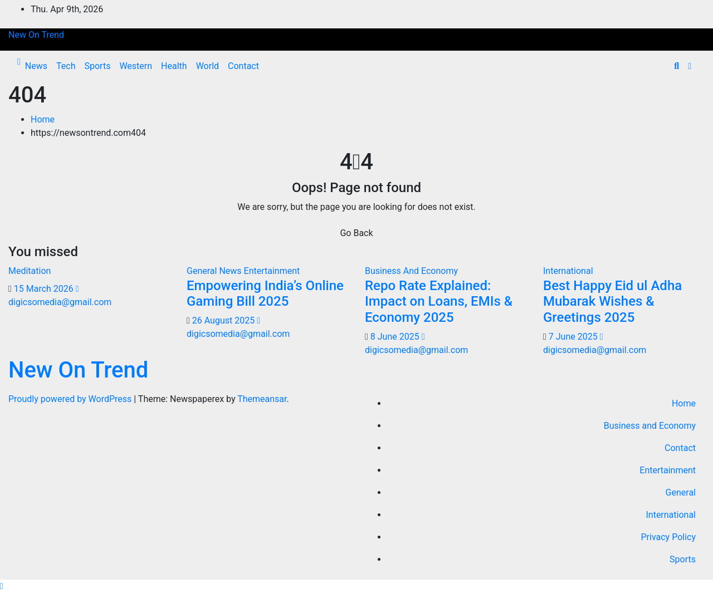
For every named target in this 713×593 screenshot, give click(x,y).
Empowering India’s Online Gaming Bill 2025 (265, 294)
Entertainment (272, 271)
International (568, 271)
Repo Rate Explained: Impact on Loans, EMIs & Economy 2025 (438, 302)
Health (174, 66)
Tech (65, 66)
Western (135, 66)
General (681, 492)
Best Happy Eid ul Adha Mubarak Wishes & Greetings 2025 (612, 302)
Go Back (356, 233)
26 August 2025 (224, 320)
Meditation (29, 271)
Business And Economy (411, 271)
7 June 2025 (574, 336)
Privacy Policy (668, 537)
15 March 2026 (45, 288)
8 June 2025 (396, 336)
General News (215, 271)
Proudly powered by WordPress (71, 399)
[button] (676, 66)
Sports (97, 66)
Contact (243, 66)
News (36, 66)
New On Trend (36, 35)
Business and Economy (650, 425)
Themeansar (261, 399)
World (207, 66)
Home (43, 119)
